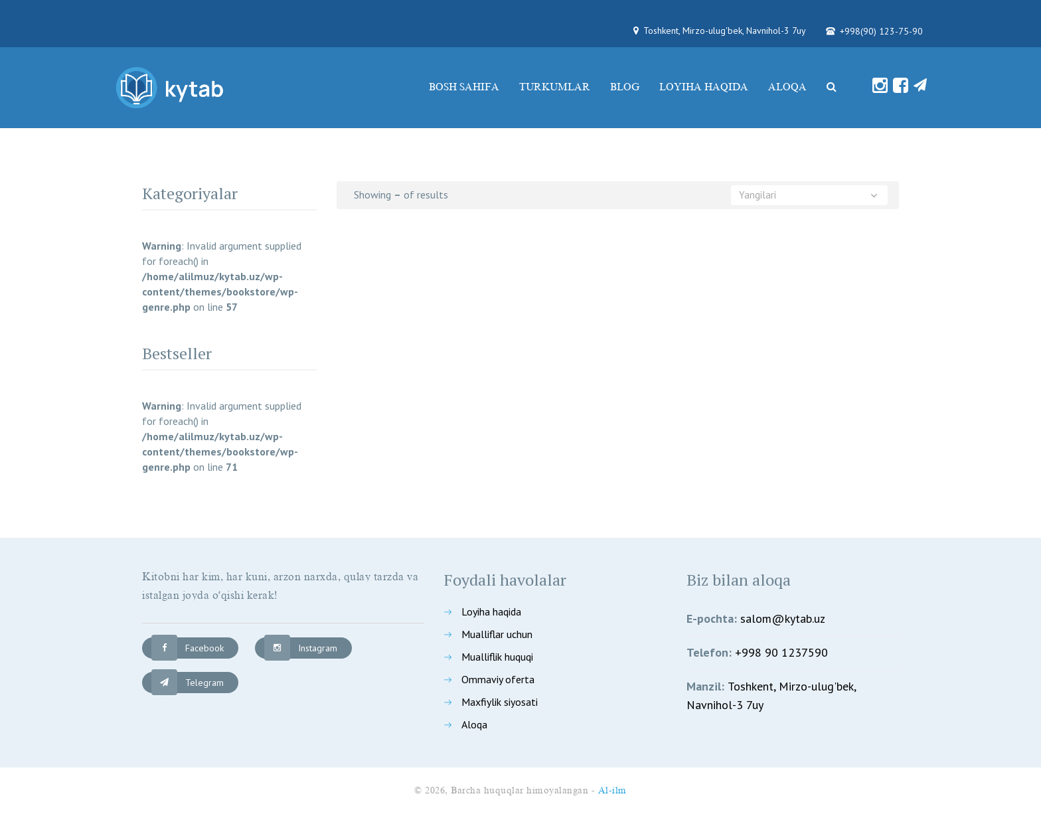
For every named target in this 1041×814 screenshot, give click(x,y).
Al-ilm (612, 790)
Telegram (187, 682)
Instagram (300, 648)
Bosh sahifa (464, 87)
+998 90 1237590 (781, 652)
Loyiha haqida (703, 87)
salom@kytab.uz (782, 618)
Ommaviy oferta (497, 679)
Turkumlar (554, 87)
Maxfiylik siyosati (499, 701)
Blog (624, 87)
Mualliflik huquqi (497, 656)
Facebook (187, 648)
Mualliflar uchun (496, 634)
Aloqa (787, 87)
